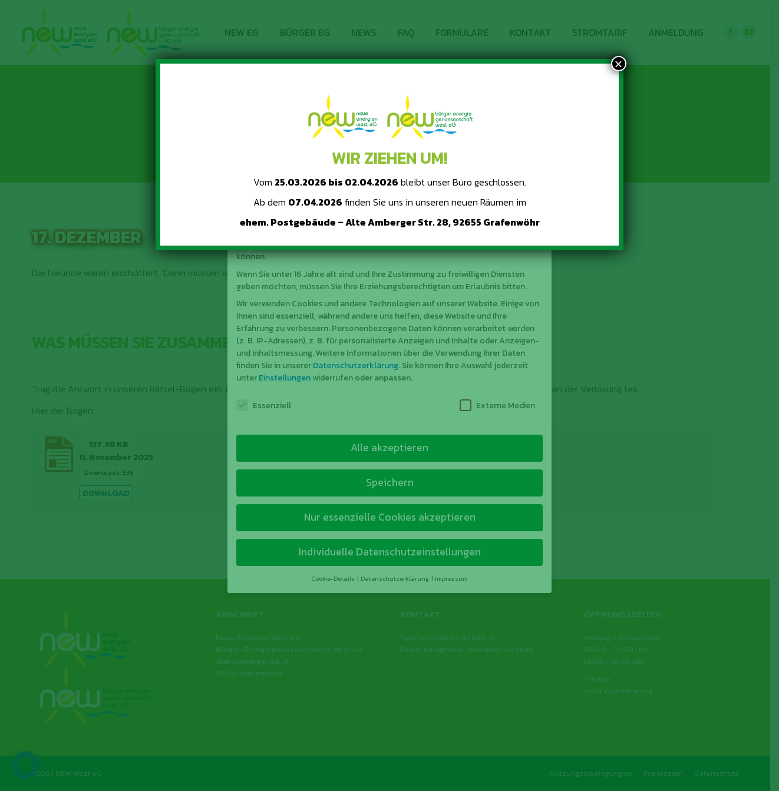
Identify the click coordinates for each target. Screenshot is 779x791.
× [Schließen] (619, 63)
